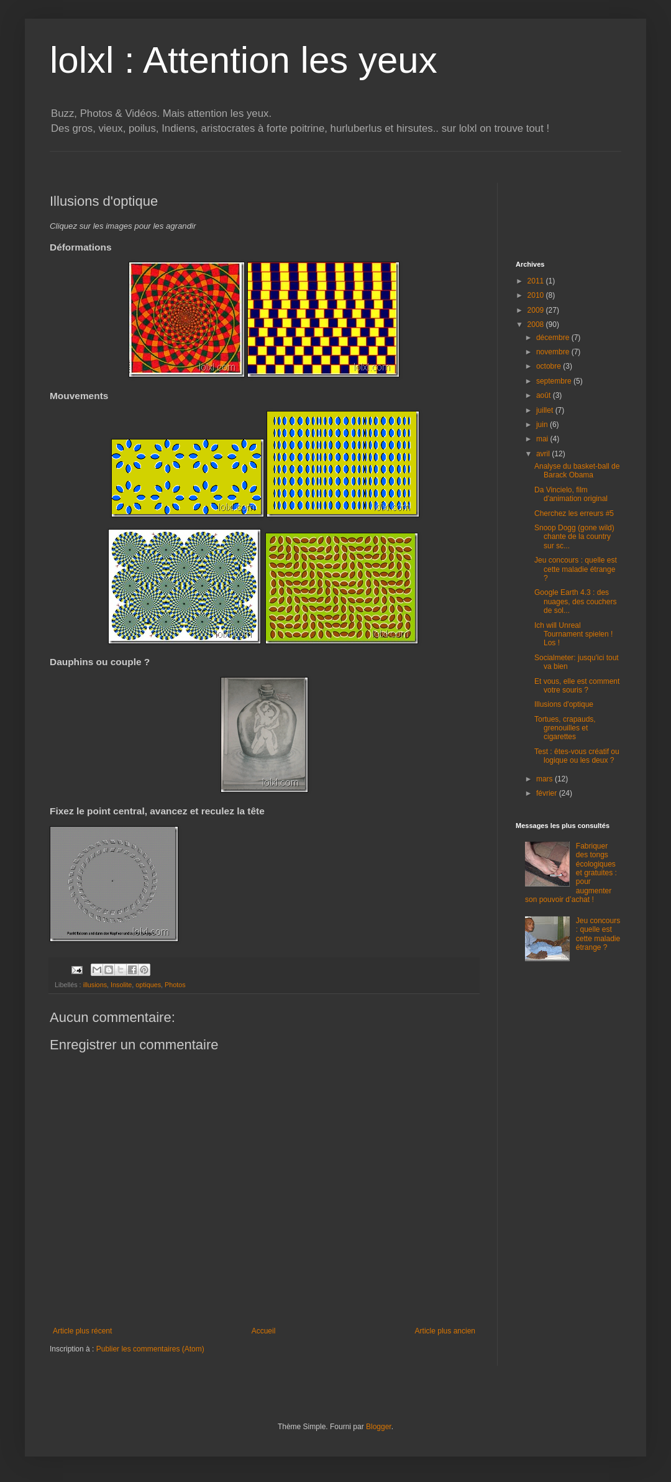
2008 (536, 324)
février (547, 793)
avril (544, 453)
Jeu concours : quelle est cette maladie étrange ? (575, 569)
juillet (545, 410)
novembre (554, 351)
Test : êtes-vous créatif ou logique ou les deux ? (576, 756)
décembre (554, 337)
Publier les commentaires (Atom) (150, 1349)
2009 (536, 310)
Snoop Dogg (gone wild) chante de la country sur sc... (574, 536)
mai (543, 439)
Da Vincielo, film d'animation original (571, 494)
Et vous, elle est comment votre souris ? (576, 685)
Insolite (121, 984)
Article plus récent (82, 1331)
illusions (95, 984)
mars (545, 779)
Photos (175, 984)
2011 (536, 281)
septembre (554, 381)
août (544, 395)
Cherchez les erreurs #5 (574, 513)
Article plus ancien (445, 1331)
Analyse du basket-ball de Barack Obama (576, 470)
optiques (148, 984)
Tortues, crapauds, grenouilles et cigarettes (565, 728)
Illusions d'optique (563, 704)
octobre (549, 366)
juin (543, 424)
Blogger (378, 1426)
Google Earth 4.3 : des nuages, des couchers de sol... (575, 601)
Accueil (264, 1331)
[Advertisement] (565, 211)
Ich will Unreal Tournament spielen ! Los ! (573, 634)
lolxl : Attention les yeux (243, 60)
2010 (536, 295)
